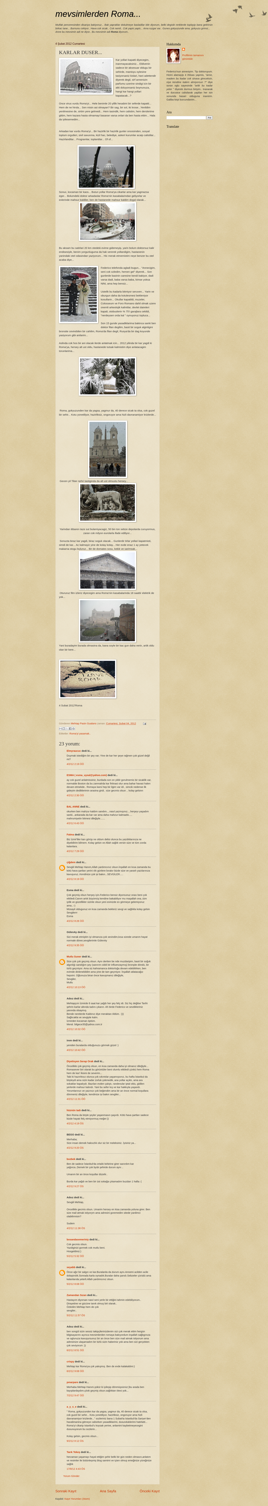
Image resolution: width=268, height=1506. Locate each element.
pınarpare (72, 1382)
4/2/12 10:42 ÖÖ (76, 1050)
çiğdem (71, 862)
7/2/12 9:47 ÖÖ (75, 1395)
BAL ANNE (73, 806)
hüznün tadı (74, 1110)
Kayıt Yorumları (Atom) (77, 1498)
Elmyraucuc (74, 750)
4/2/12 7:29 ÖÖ (75, 851)
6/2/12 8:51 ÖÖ (75, 1350)
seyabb (71, 1267)
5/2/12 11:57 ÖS (76, 1315)
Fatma (70, 834)
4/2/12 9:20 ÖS (75, 1147)
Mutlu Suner (74, 956)
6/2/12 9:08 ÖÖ (75, 1371)
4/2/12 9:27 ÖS (75, 1186)
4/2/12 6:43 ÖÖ (75, 823)
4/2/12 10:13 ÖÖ (76, 987)
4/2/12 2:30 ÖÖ (75, 795)
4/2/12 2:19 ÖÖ (75, 764)
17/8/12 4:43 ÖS (76, 1468)
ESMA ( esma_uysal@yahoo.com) (87, 775)
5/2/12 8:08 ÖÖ (75, 1284)
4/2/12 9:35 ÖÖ (75, 945)
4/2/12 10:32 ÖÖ (76, 1029)
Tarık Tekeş (73, 1452)
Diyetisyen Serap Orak (80, 1061)
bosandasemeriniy (78, 1239)
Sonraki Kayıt (65, 1491)
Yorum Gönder (71, 1476)
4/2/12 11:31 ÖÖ (76, 1099)
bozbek (71, 1159)
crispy (70, 1361)
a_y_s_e (71, 1406)
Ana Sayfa (108, 1491)
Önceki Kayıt (150, 1491)
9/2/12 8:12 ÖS (75, 1441)
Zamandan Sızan (76, 1295)
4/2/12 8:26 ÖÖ (75, 921)
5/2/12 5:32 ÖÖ (75, 1256)
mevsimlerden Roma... (98, 14)
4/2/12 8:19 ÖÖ (75, 879)
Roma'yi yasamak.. (80, 733)
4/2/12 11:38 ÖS (76, 1228)
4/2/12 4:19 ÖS (75, 1123)
